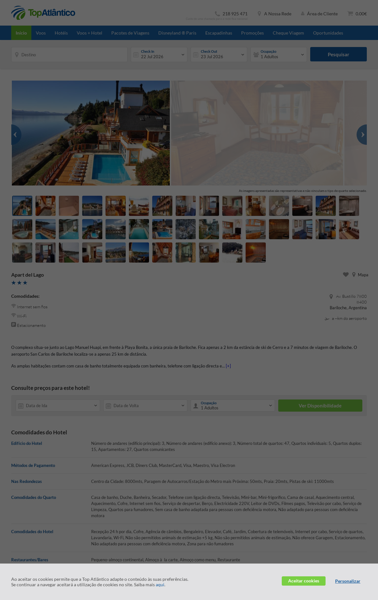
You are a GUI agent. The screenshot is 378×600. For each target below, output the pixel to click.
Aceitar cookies (303, 580)
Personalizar (347, 581)
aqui (160, 584)
